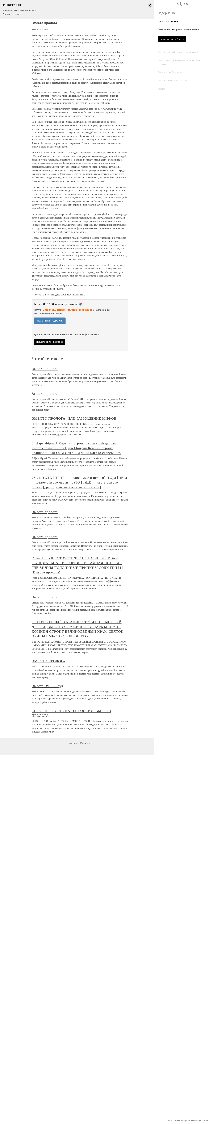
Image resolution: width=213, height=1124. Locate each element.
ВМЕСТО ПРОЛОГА (48, 661)
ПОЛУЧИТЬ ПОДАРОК (50, 320)
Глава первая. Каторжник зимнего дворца (178, 29)
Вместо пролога (45, 369)
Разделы (84, 743)
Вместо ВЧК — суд (47, 686)
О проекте (72, 743)
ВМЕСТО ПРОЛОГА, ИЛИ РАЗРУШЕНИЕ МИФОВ (74, 418)
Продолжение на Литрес (172, 39)
